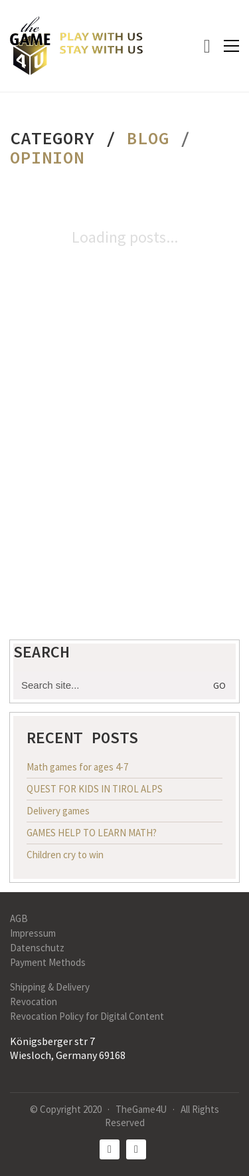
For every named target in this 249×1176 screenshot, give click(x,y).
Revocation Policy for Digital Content (87, 1016)
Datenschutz (37, 947)
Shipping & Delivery (50, 987)
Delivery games (58, 810)
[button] (231, 46)
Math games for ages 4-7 (77, 767)
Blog (148, 138)
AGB (19, 918)
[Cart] (207, 46)
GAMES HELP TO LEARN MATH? (92, 832)
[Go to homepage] (76, 46)
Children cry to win (65, 854)
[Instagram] (136, 1149)
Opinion (47, 158)
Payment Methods (48, 962)
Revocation (33, 1001)
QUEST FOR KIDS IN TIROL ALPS (95, 788)
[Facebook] (110, 1149)
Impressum (33, 933)
